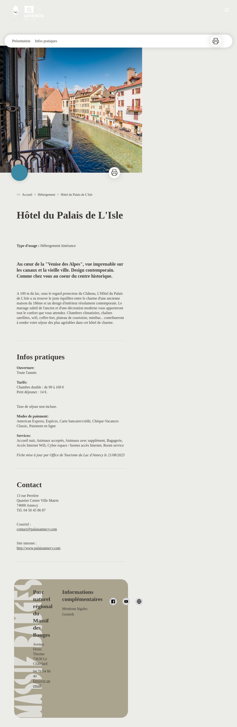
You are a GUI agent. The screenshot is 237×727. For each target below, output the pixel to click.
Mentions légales (74, 609)
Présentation (21, 41)
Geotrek (68, 614)
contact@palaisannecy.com (37, 529)
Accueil (27, 194)
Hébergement (46, 194)
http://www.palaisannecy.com (38, 548)
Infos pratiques (46, 41)
